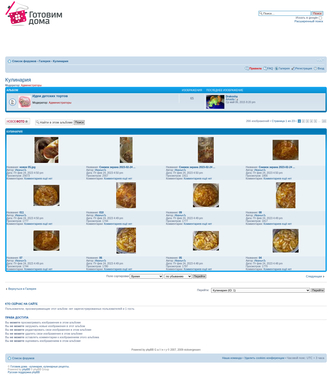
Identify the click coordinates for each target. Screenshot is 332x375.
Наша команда (231, 357)
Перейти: (203, 290)
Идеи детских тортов (50, 96)
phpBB (26, 369)
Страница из (283, 120)
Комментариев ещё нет (38, 178)
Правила (255, 68)
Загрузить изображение (17, 121)
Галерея (44, 61)
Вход (321, 68)
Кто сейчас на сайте (21, 303)
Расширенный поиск (308, 21)
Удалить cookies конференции (264, 357)
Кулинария (60, 61)
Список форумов (24, 61)
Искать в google (309, 17)
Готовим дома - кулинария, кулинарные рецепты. (40, 366)
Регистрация (303, 68)
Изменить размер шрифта (320, 60)
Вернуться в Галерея (22, 288)
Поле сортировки (134, 276)
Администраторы (31, 85)
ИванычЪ (20, 170)
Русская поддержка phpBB (24, 372)
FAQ (270, 68)
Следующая (314, 276)
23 (324, 121)
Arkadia (230, 99)
